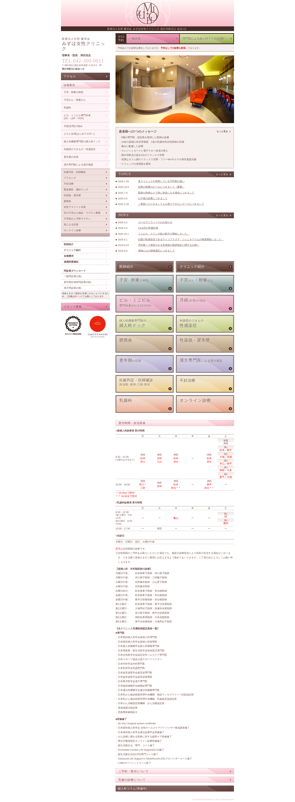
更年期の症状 (71, 157)
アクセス (70, 76)
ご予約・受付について (134, 771)
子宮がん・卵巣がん (75, 99)
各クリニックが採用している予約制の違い (161, 181)
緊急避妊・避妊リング (76, 189)
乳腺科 (67, 107)
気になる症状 (71, 224)
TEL (83, 61)
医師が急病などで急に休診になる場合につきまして (166, 192)
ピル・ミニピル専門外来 (77, 117)
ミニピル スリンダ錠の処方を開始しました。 (163, 233)
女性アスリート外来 (75, 207)
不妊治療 (69, 183)
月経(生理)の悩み (73, 126)
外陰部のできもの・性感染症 (80, 149)
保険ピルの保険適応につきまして (156, 250)
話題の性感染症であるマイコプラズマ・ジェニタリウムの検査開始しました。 (181, 239)
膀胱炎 (67, 201)
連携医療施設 (71, 261)
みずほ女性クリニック (84, 44)
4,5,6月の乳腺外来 (148, 227)
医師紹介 (69, 244)
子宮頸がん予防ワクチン (77, 218)
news (123, 215)
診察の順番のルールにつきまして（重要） (161, 186)
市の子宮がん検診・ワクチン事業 (82, 212)
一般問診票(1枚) (72, 276)
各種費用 (69, 256)
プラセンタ (70, 177)
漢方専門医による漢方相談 (78, 164)
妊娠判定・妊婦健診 (75, 172)
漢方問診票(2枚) (72, 288)
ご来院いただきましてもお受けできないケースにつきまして (171, 204)
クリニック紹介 (72, 250)
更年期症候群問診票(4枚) (77, 282)
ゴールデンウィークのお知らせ (155, 222)
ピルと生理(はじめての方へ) (79, 133)
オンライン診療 (72, 230)
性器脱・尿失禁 (72, 195)
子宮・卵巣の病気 (73, 92)
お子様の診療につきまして (152, 198)
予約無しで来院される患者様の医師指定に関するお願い (168, 245)
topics (125, 174)
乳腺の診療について (132, 779)
